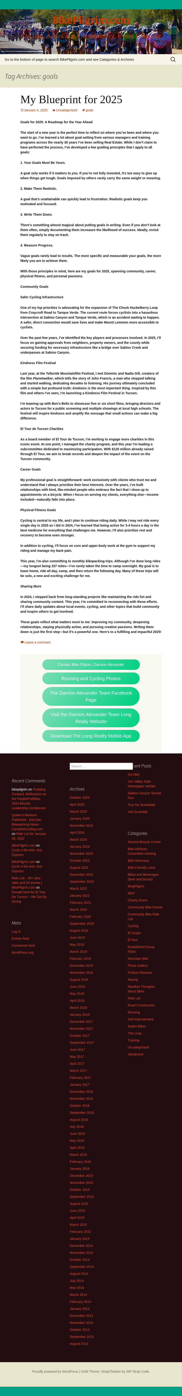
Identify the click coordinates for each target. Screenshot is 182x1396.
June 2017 (77, 1049)
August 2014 (79, 1274)
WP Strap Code (137, 1371)
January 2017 (80, 1085)
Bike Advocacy (138, 860)
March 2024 (78, 839)
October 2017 (80, 1035)
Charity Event (137, 900)
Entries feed (20, 938)
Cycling (133, 926)
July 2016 (77, 1127)
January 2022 (80, 895)
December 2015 (81, 1176)
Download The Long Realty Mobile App (91, 735)
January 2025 (80, 818)
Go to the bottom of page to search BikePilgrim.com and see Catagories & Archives (69, 59)
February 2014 (80, 1302)
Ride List (134, 998)
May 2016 (77, 1141)
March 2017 (78, 1070)
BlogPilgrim (136, 886)
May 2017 (77, 1056)
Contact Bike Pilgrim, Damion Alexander (91, 665)
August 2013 (79, 1344)
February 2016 (80, 1162)
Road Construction (141, 1005)
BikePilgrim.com (23, 845)
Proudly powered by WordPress (55, 1371)
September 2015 (82, 1197)
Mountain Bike (138, 958)
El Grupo (134, 933)
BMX (131, 893)
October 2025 (80, 797)
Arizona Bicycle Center (144, 842)
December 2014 (81, 1246)
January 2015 (80, 1239)
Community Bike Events (145, 907)
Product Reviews (140, 972)
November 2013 (81, 1323)
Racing (133, 979)
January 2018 (80, 1014)
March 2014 (78, 1295)
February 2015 (80, 1232)
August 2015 (79, 1204)
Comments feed (23, 945)
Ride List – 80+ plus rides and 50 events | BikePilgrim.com (27, 882)
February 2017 (80, 1078)
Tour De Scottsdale (141, 805)
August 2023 (79, 867)
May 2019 (77, 944)
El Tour (133, 940)
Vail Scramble (138, 812)
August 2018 (79, 979)
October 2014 (80, 1260)
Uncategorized (66, 110)
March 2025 (78, 811)
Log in (16, 931)
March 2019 (78, 951)
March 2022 (78, 888)
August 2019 (79, 930)
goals (89, 110)
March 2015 (78, 1225)
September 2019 (82, 923)
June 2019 (77, 937)
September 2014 (82, 1267)
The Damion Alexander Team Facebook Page (91, 696)
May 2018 (77, 993)
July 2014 (77, 1281)
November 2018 (81, 972)
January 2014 (80, 1309)
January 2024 (80, 846)
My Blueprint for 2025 (71, 99)
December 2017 (81, 1021)
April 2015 (77, 1218)
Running (134, 1012)
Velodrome (135, 1054)
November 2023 (81, 853)
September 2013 (82, 1337)
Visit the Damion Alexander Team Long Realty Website (91, 718)
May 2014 (77, 1288)
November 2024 (81, 825)
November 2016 (81, 1099)
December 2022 (81, 874)
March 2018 (78, 1007)
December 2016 (81, 1092)
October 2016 (80, 1106)
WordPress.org (22, 952)
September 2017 (82, 1042)
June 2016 (77, 1134)
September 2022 (82, 881)
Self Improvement (140, 1019)
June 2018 (77, 986)
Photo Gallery (138, 965)
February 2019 (80, 958)
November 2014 (81, 1253)
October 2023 (80, 860)
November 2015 (81, 1183)
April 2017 (77, 1063)
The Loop (135, 1033)
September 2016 (82, 1113)
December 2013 (81, 1316)
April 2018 (77, 1000)
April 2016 (77, 1148)
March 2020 (78, 909)
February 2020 (80, 916)
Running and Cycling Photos (91, 678)
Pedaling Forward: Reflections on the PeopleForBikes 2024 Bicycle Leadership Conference (29, 799)
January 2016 (80, 1169)
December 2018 (81, 965)
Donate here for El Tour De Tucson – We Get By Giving (29, 896)
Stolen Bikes (137, 1026)
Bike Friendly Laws (141, 867)
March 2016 (78, 1155)
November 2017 (81, 1028)
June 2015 (77, 1211)
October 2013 (80, 1330)
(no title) (134, 774)
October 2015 (80, 1190)
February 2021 (80, 902)
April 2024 (77, 832)
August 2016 (79, 1120)
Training (133, 1040)
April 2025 (77, 804)
